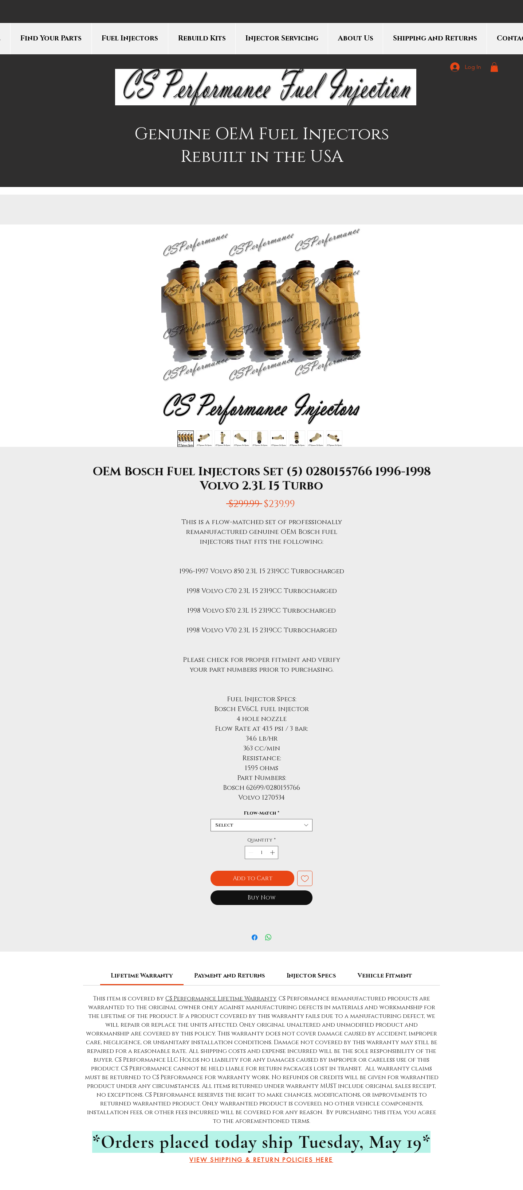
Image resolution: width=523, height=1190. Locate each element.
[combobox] (261, 825)
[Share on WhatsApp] (268, 937)
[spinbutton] (262, 852)
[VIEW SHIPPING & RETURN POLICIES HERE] (261, 1160)
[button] (494, 67)
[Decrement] (250, 852)
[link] (142, 976)
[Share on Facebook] (254, 937)
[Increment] (273, 852)
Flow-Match (261, 813)
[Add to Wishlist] (304, 878)
